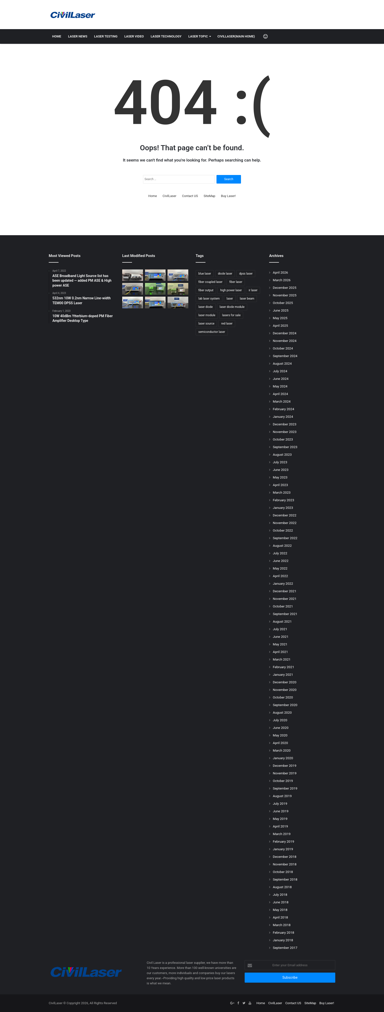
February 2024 (283, 409)
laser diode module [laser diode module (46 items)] (232, 307)
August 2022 (282, 545)
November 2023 (285, 432)
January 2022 (283, 583)
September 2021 (285, 614)
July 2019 (280, 803)
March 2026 (282, 280)
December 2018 (284, 857)
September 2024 (285, 356)
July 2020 (280, 720)
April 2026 (280, 272)
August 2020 (282, 712)
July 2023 (280, 462)
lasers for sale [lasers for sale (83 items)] (231, 315)
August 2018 (282, 887)
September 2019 (285, 788)
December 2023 (284, 424)
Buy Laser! (228, 196)
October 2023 (283, 439)
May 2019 (280, 819)
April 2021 (280, 652)
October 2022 (283, 530)
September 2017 (285, 948)
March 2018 (282, 925)
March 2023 (282, 492)
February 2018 (283, 932)
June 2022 (280, 561)
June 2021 (280, 637)
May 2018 (280, 910)
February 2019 (283, 841)
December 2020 (284, 682)
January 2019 (283, 849)
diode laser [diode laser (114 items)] (225, 273)
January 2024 (283, 417)
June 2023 (280, 470)
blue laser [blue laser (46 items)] (204, 273)
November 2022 (285, 523)
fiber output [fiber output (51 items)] (205, 290)
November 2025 (285, 295)
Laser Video (134, 36)
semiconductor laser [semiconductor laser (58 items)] (211, 332)
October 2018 (283, 872)
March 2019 (282, 834)
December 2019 (284, 766)
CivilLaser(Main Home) (236, 36)
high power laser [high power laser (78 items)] (231, 290)
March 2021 (282, 659)
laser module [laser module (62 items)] (206, 315)
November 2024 (285, 341)
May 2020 (280, 735)
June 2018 (280, 902)
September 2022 (285, 538)
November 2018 (285, 864)
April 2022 (280, 576)
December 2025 (284, 288)
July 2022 (280, 553)
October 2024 (283, 348)
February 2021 (283, 667)
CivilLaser (169, 196)
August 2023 (282, 454)
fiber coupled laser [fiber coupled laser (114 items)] (210, 282)
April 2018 (280, 917)
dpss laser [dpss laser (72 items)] (245, 273)
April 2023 (280, 485)
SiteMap (209, 196)
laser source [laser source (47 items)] (206, 323)
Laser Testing (105, 36)
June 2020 (280, 728)
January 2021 (283, 674)
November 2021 (285, 599)
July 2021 (280, 629)
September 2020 (285, 705)
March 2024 (282, 401)
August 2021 (282, 621)
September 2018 (285, 879)
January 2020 (283, 758)
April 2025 (280, 325)
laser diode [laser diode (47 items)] (205, 307)
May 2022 (280, 568)
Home (56, 36)
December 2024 (284, 333)
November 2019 (285, 773)
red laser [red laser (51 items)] (226, 323)
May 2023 (280, 477)
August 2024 (282, 363)
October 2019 (283, 781)
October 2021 (283, 606)
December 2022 (284, 515)
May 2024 (280, 386)
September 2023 (285, 447)
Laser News (77, 36)
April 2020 (280, 743)
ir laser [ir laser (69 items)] (253, 290)
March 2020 (282, 750)
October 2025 (283, 303)
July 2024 (280, 371)
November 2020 (285, 690)
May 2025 (280, 318)
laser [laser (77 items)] (230, 298)
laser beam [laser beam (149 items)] (247, 298)
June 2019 (280, 811)
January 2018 (283, 940)
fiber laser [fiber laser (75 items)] (235, 282)
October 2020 (283, 697)
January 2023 (283, 508)
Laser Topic (198, 36)
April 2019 (280, 826)
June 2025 (280, 310)
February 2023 (283, 500)
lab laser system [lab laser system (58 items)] (209, 298)
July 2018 (280, 894)
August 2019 (282, 796)
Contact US (190, 196)
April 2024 (280, 394)
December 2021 (284, 591)
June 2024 (280, 379)
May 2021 (280, 644)
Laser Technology (166, 36)
